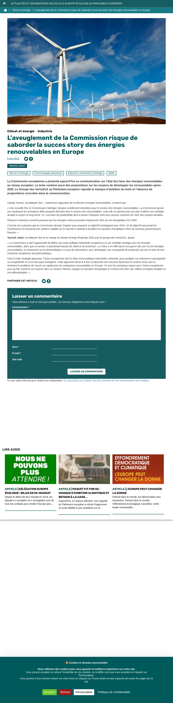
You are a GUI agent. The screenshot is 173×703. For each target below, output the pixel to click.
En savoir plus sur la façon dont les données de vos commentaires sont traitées (106, 380)
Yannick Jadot (17, 165)
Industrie (45, 131)
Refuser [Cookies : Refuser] (65, 692)
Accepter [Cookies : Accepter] (49, 692)
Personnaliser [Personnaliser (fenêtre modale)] (83, 692)
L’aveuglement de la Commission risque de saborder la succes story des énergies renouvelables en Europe (72, 144)
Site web (17, 359)
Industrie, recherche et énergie (85, 173)
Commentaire (20, 307)
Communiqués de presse (48, 173)
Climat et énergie (21, 10)
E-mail (16, 353)
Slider (111, 173)
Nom (15, 346)
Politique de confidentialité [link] (114, 692)
